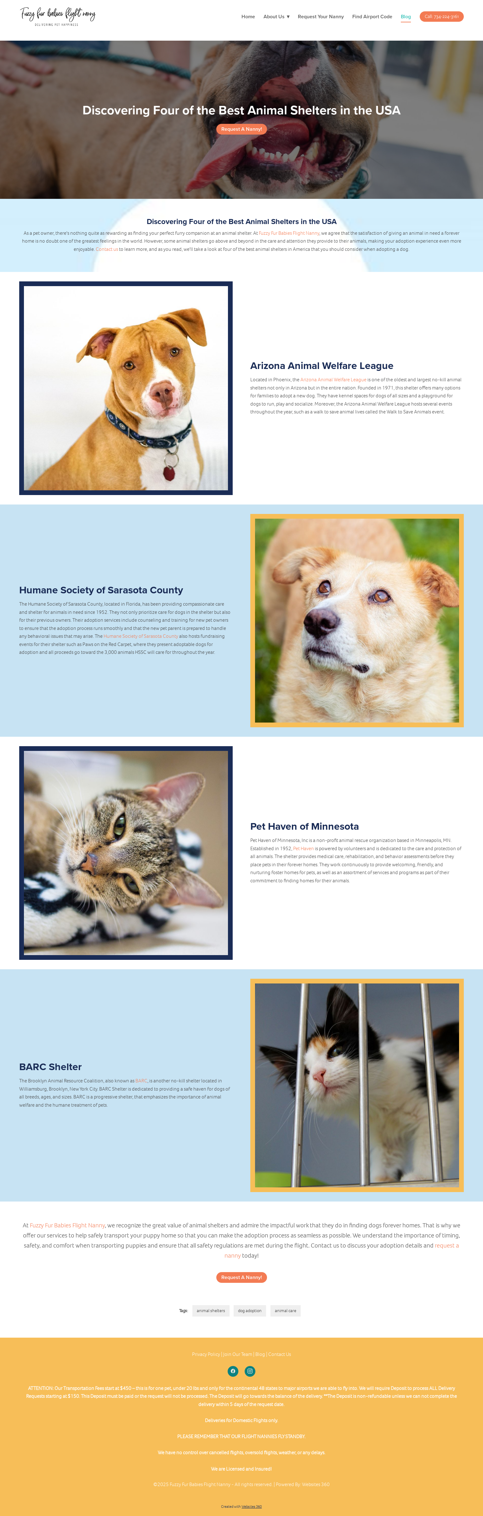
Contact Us (279, 1354)
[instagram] (250, 1371)
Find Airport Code (372, 16)
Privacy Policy (206, 1354)
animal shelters (211, 1311)
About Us (276, 16)
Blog (406, 16)
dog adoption (250, 1311)
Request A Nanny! (241, 129)
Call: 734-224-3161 (442, 16)
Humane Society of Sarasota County (141, 636)
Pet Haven (303, 848)
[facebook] (233, 1371)
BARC (141, 1080)
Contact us (107, 249)
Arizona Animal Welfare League (333, 379)
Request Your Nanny (321, 16)
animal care (285, 1311)
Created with (241, 1506)
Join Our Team (237, 1354)
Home (248, 16)
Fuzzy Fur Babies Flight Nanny (289, 233)
